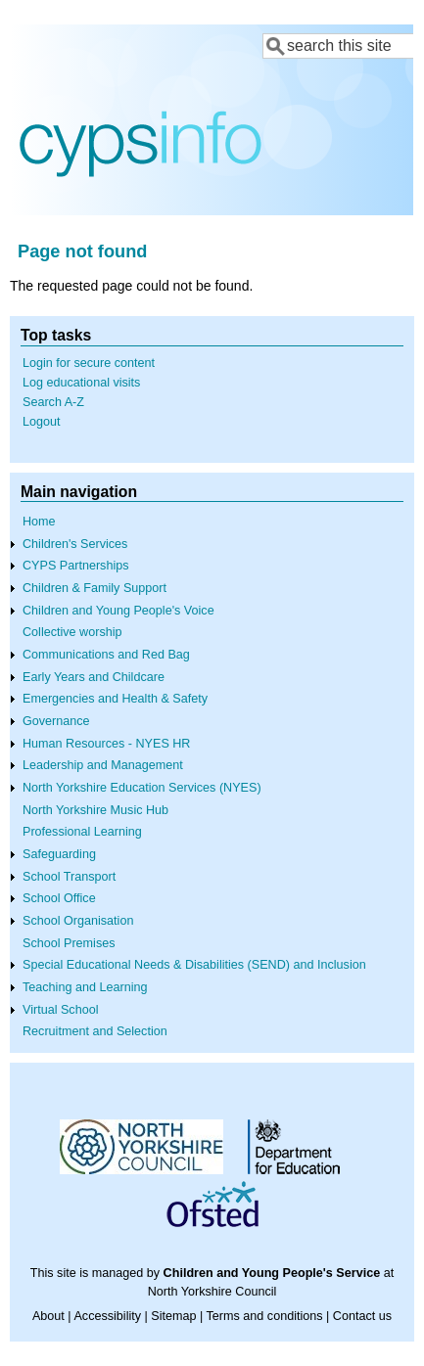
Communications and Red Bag (106, 654)
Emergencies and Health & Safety (115, 699)
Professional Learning (82, 832)
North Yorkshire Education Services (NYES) (142, 788)
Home (39, 521)
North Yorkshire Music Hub (95, 810)
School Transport (69, 877)
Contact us (362, 1316)
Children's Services (75, 544)
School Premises (69, 943)
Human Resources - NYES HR (106, 744)
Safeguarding (59, 854)
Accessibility (107, 1316)
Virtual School (60, 1010)
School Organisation (78, 921)
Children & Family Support (94, 588)
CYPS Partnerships (76, 565)
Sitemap (173, 1316)
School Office (59, 898)
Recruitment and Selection (95, 1031)
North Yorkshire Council (212, 1291)
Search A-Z (53, 402)
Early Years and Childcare (94, 677)
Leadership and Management (103, 765)
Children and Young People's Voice (118, 610)
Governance (56, 721)
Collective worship (72, 632)
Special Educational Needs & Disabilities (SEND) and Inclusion (194, 965)
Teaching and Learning (85, 987)
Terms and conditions (265, 1316)
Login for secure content (89, 363)
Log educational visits (81, 382)
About (48, 1316)
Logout (42, 422)
